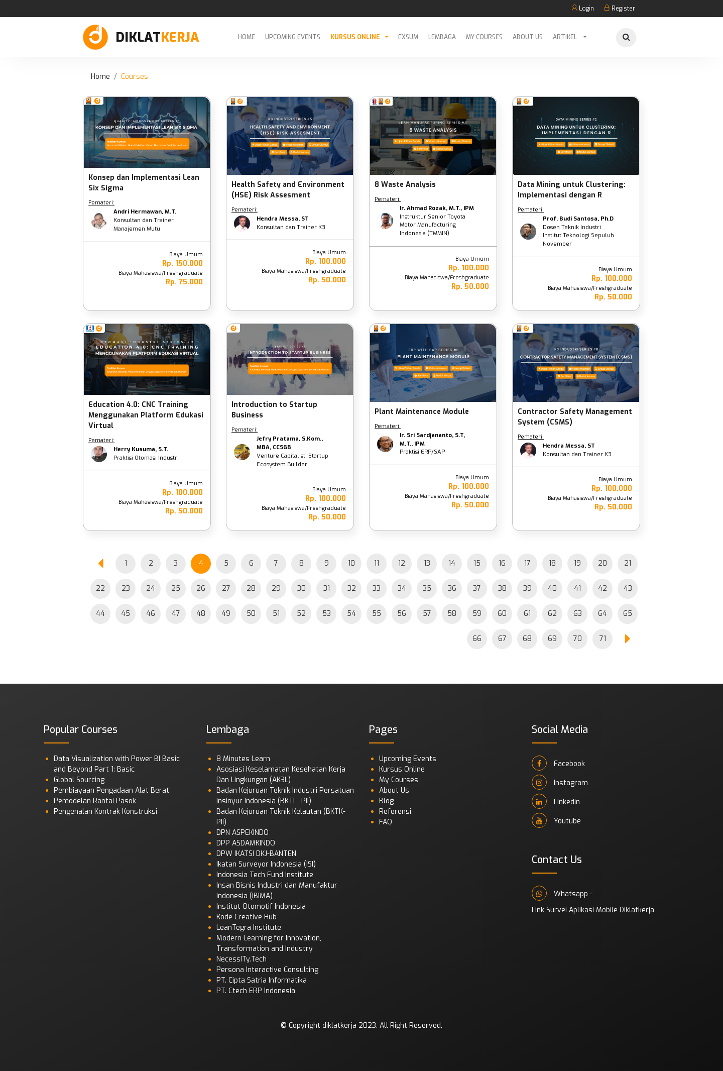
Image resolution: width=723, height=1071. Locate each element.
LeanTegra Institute (248, 927)
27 (226, 588)
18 (552, 563)
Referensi (395, 811)
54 (351, 613)
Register (619, 9)
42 (602, 588)
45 (125, 613)
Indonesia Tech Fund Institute (264, 875)
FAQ (385, 822)
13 (427, 563)
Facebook (558, 763)
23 (126, 588)
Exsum (408, 37)
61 (527, 613)
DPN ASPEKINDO (242, 832)
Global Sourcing (79, 780)
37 (477, 588)
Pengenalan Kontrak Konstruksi (105, 811)
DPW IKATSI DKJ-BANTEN (256, 854)
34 (402, 588)
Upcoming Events (292, 37)
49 (225, 613)
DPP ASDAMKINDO (245, 843)
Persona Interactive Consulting (267, 970)
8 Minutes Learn (243, 759)
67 (502, 639)
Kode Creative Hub (246, 917)
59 (476, 613)
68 (527, 639)
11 (376, 563)
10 (351, 563)
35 (427, 588)
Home (246, 37)
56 (401, 613)
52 (301, 613)
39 (527, 588)
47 (176, 613)
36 (452, 588)
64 (602, 613)
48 (200, 613)
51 (276, 613)
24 (150, 588)
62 (552, 613)
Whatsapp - (562, 893)
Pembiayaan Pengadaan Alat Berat (111, 790)
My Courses (484, 37)
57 (427, 613)
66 (476, 639)
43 (628, 588)
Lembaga (442, 37)
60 (502, 613)
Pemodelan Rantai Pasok (95, 801)
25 (175, 588)
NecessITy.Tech (241, 959)
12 (401, 563)
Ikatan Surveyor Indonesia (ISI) (266, 864)
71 (602, 639)
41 (577, 588)
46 (150, 613)
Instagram (560, 782)
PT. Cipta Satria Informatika (261, 980)
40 (552, 588)
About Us (528, 37)
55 (376, 613)
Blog (386, 801)
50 (251, 613)
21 (627, 563)
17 (527, 563)
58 (451, 613)
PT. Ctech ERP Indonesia (255, 991)
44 (100, 613)
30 (301, 588)
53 (326, 613)
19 (577, 563)
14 (451, 563)
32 (351, 588)
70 (577, 639)
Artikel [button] (565, 37)
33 (377, 588)
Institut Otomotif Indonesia (261, 906)
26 (200, 588)
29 (276, 588)
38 (502, 588)
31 (326, 588)
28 (251, 588)
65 (627, 613)
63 (577, 613)
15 (476, 563)
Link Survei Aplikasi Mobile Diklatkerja (593, 910)
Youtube (556, 820)
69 (552, 639)
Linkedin (556, 801)
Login (582, 9)
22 (100, 588)
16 (502, 563)
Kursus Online (355, 37)
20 (602, 563)
